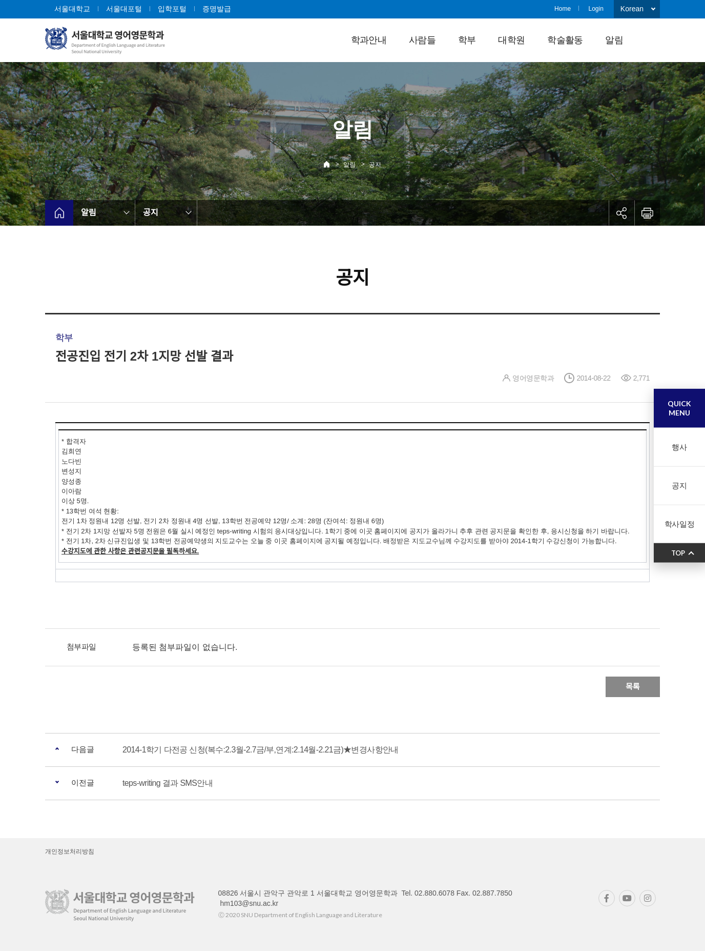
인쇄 (647, 213)
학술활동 (565, 40)
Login (595, 8)
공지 (375, 164)
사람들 (422, 40)
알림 (614, 40)
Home (562, 8)
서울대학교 (72, 9)
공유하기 (621, 213)
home (59, 213)
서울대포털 (124, 9)
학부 (467, 40)
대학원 (511, 40)
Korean (632, 9)
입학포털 (172, 9)
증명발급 (216, 9)
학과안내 (368, 40)
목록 (633, 686)
